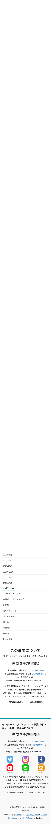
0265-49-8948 (38, 670)
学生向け (7, 627)
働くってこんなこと (11, 610)
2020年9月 (7, 577)
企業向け (7, 605)
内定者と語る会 (9, 616)
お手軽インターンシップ (13, 599)
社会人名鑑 (8, 639)
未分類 (6, 633)
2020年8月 (7, 583)
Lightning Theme (32, 814)
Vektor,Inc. (30, 818)
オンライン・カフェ (11, 593)
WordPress (18, 814)
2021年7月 (7, 560)
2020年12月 (8, 571)
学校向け (7, 622)
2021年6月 (7, 566)
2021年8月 (7, 554)
